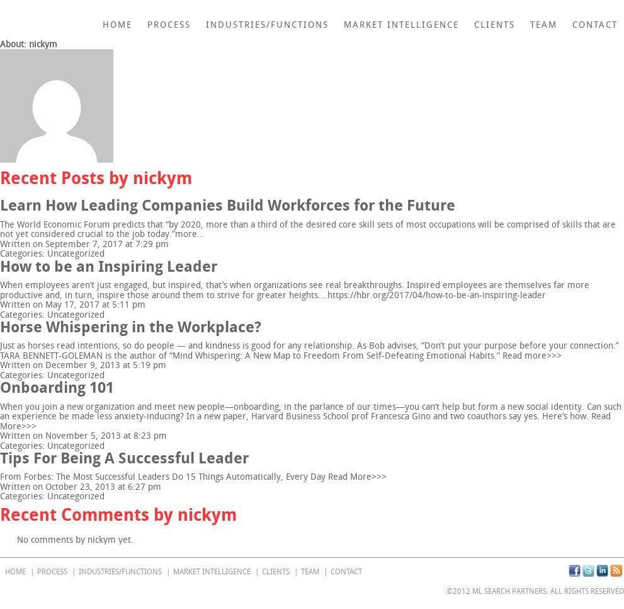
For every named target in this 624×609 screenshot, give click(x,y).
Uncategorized (76, 253)
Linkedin (602, 570)
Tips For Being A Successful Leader (124, 458)
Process (169, 25)
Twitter (588, 570)
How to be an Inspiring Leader (108, 266)
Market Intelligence (401, 25)
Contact (595, 25)
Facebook (575, 570)
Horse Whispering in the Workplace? (130, 327)
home (117, 25)
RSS (616, 570)
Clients (494, 25)
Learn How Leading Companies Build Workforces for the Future (227, 205)
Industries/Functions (267, 25)
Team (543, 25)
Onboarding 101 (57, 387)
